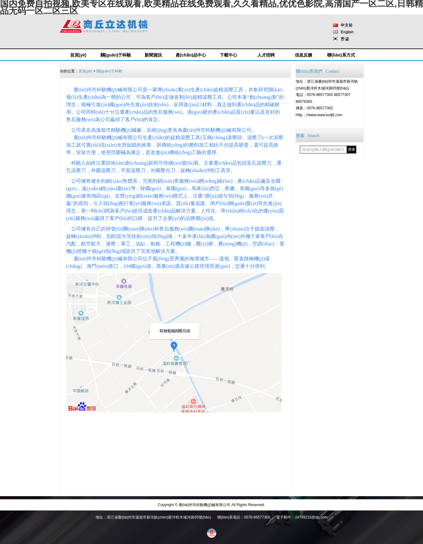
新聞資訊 (153, 55)
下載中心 (228, 55)
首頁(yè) (78, 55)
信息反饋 (303, 55)
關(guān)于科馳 (116, 55)
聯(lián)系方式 (341, 55)
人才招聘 (266, 55)
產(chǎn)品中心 (191, 55)
